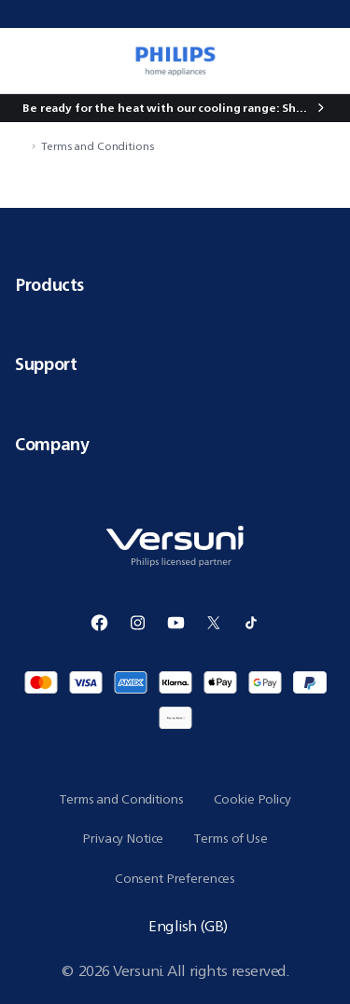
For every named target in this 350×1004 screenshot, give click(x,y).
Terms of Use (230, 838)
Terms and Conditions (97, 146)
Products (175, 284)
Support (175, 363)
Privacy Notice (122, 838)
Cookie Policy (252, 799)
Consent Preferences (175, 878)
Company (175, 444)
